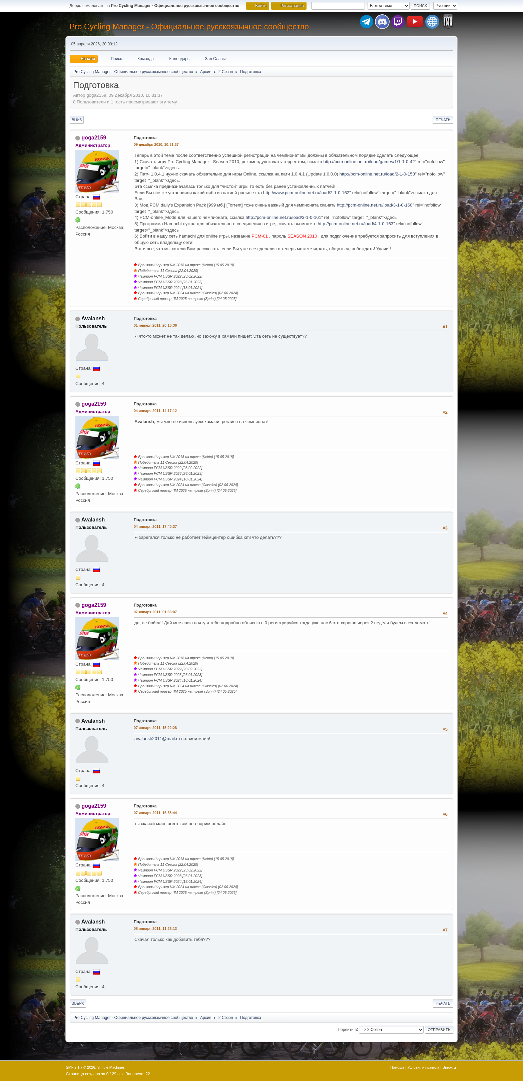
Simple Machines (111, 1067)
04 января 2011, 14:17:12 (155, 411)
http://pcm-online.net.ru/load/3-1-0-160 (375, 205)
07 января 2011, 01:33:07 (155, 612)
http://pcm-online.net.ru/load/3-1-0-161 (283, 217)
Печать (443, 120)
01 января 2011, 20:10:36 (155, 325)
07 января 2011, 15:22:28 (155, 728)
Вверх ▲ (450, 1067)
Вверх (78, 1003)
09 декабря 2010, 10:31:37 (156, 144)
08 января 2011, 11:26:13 (155, 929)
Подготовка (145, 137)
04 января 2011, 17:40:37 (155, 526)
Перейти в (347, 1029)
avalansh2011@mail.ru (157, 738)
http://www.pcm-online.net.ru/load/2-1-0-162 (306, 192)
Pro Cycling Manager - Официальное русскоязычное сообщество (189, 26)
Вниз (77, 120)
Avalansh (93, 318)
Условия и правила (423, 1067)
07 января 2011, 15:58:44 (155, 813)
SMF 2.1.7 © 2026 (80, 1067)
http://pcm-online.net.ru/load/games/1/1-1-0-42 (369, 161)
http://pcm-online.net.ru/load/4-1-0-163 (356, 223)
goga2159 (93, 137)
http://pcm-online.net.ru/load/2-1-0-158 (377, 173)
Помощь (397, 1067)
